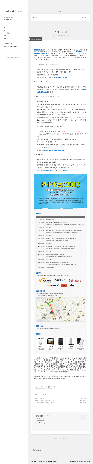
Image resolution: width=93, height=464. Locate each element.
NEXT (65, 438)
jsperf (52, 170)
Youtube (50, 461)
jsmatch (46, 170)
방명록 (6, 38)
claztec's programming (10, 46)
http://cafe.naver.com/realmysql (53, 150)
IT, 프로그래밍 (40, 418)
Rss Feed (33, 461)
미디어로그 (7, 33)
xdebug (59, 77)
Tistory (78, 461)
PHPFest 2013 (37, 17)
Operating (8, 19)
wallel (88, 461)
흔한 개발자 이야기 (14, 11)
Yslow (65, 170)
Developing (8, 17)
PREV (56, 438)
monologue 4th (8, 43)
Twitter (40, 461)
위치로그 (6, 35)
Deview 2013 (38, 398)
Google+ (55, 461)
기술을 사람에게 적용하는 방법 (43, 402)
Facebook (45, 461)
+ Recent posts (36, 450)
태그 (5, 30)
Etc (6, 22)
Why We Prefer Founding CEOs (43, 400)
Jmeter (64, 77)
